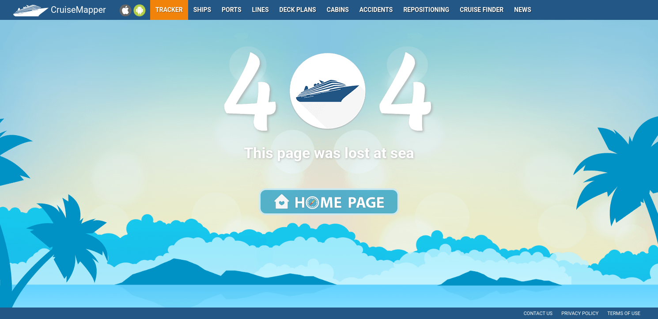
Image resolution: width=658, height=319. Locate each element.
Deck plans (298, 9)
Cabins (338, 9)
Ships (202, 9)
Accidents (376, 9)
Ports (231, 9)
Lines (260, 9)
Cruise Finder (481, 9)
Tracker (169, 9)
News (522, 9)
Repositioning (426, 9)
